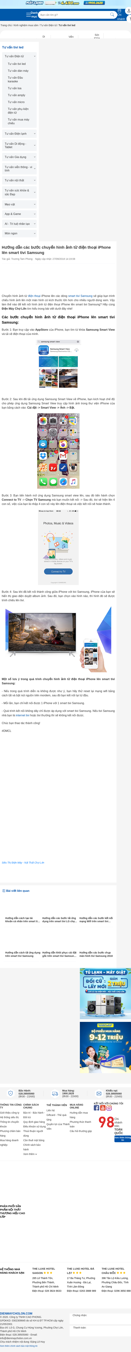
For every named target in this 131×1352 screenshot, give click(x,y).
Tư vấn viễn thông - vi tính (20, 169)
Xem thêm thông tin (122, 1138)
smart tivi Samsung (80, 295)
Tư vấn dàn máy (18, 70)
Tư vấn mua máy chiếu (18, 121)
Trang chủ (6, 25)
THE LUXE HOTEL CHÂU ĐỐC (114, 1270)
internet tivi (22, 715)
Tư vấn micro (16, 102)
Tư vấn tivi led (17, 63)
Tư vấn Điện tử (48, 25)
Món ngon (20, 233)
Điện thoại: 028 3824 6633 (46, 1290)
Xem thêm (30, 1154)
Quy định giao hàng (34, 1121)
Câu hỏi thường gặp (81, 1131)
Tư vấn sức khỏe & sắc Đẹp (20, 192)
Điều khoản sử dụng (34, 1126)
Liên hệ (51, 1110)
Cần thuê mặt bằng (33, 1140)
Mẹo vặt (20, 204)
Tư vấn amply (16, 95)
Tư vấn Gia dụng (20, 157)
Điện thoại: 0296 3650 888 (116, 1290)
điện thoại (34, 295)
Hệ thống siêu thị (9, 1117)
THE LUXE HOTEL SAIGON (43, 1270)
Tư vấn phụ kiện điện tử (18, 110)
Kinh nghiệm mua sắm (26, 25)
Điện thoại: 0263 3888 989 (81, 1290)
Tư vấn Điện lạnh (20, 133)
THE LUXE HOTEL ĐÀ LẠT (80, 1270)
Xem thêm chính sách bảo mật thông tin (19, 1346)
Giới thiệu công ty (9, 1112)
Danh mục (34, 14)
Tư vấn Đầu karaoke (15, 79)
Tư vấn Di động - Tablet (20, 145)
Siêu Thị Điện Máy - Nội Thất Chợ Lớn (23, 862)
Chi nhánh (121, 15)
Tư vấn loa (15, 88)
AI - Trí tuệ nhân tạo (20, 223)
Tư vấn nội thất (20, 180)
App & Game (20, 213)
